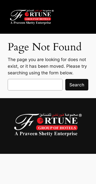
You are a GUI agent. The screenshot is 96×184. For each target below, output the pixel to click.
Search (76, 84)
